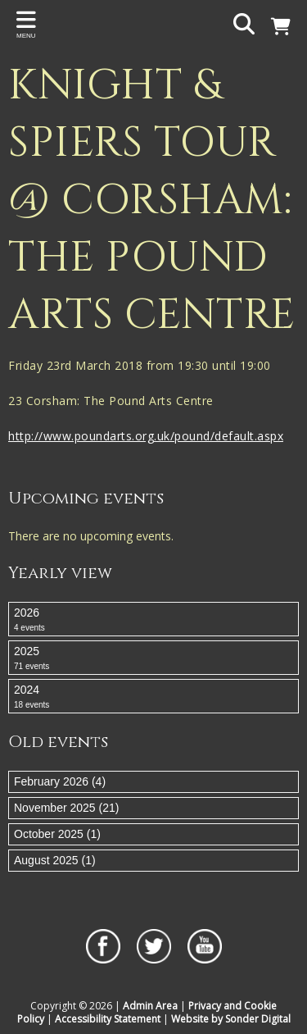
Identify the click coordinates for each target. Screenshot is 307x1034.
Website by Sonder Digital (231, 1019)
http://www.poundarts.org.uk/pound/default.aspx (145, 436)
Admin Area (150, 1006)
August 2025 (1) (55, 860)
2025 (153, 658)
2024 (153, 697)
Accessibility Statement (107, 1019)
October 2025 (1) (57, 833)
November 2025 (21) (66, 807)
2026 (153, 620)
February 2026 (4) (60, 781)
